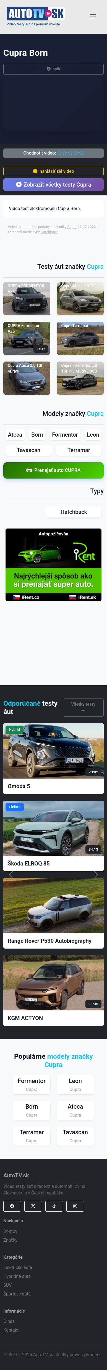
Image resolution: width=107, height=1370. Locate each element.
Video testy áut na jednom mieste (33, 24)
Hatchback (49, 232)
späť (54, 69)
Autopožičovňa (53, 534)
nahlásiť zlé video (53, 171)
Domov (10, 1231)
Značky (10, 1240)
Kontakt (11, 1330)
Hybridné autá (17, 1276)
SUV (7, 1285)
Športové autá (17, 1294)
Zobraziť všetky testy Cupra (53, 184)
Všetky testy (83, 707)
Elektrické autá (17, 1267)
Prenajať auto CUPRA (53, 470)
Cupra (72, 227)
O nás (9, 1321)
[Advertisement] (57, 246)
